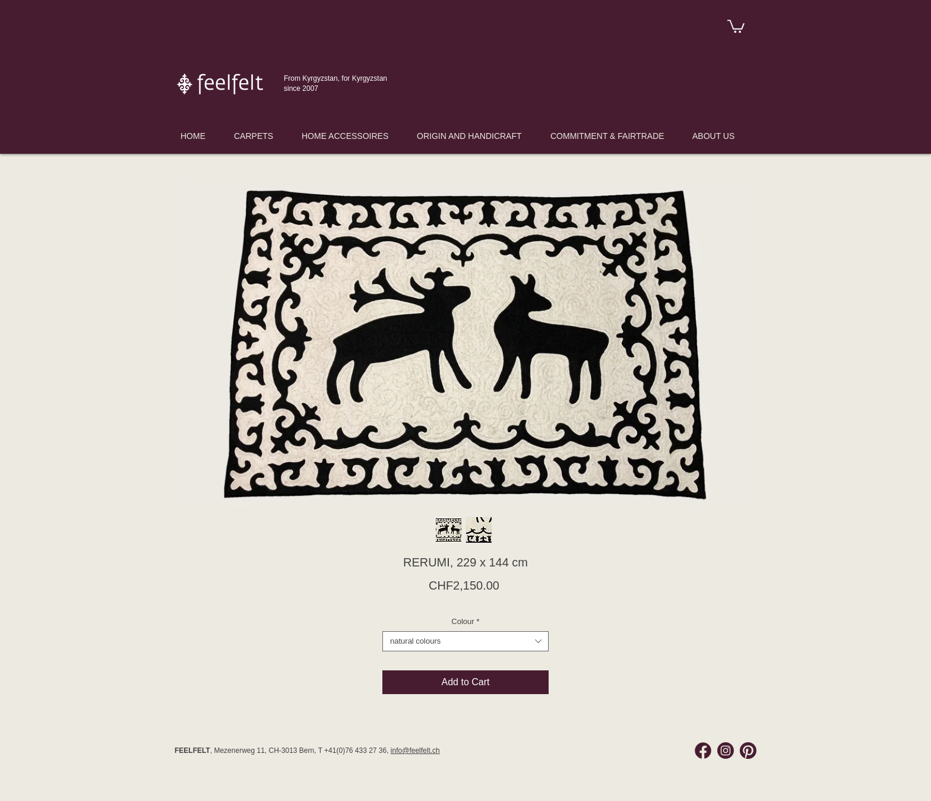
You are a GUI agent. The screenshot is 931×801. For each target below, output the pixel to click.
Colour (465, 621)
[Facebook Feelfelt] (703, 750)
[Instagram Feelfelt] (725, 750)
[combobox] (465, 641)
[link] (736, 25)
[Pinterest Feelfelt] (748, 750)
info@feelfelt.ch (415, 750)
